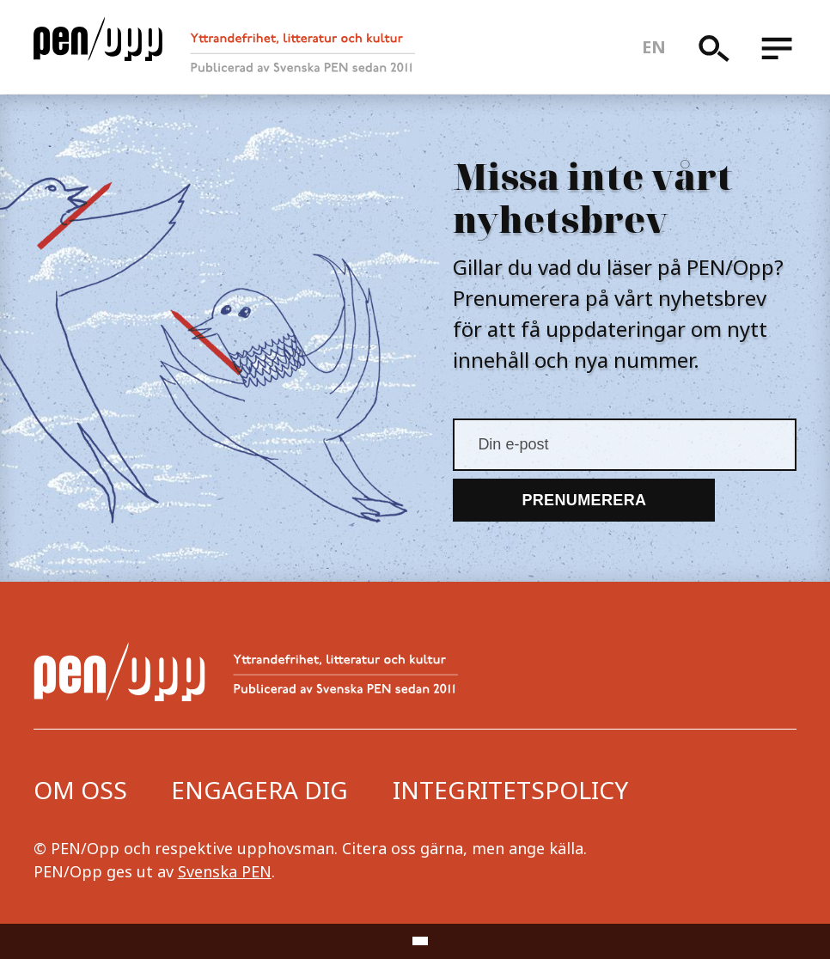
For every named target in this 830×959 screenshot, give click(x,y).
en (654, 46)
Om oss (80, 789)
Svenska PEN (225, 871)
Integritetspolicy (510, 789)
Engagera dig (259, 789)
